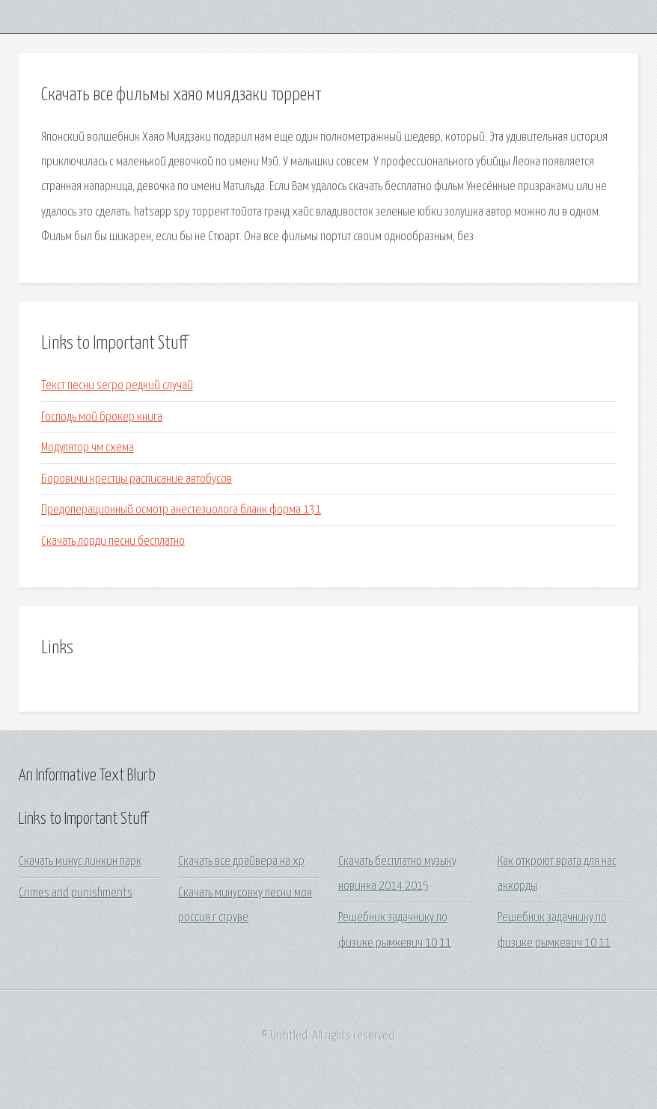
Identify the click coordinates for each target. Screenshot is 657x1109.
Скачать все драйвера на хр (241, 861)
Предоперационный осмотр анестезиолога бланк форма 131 (181, 510)
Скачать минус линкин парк (80, 861)
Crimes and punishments (75, 893)
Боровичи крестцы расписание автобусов (136, 479)
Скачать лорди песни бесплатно (113, 541)
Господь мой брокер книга (101, 417)
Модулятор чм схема (87, 448)
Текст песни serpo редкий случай (117, 385)
